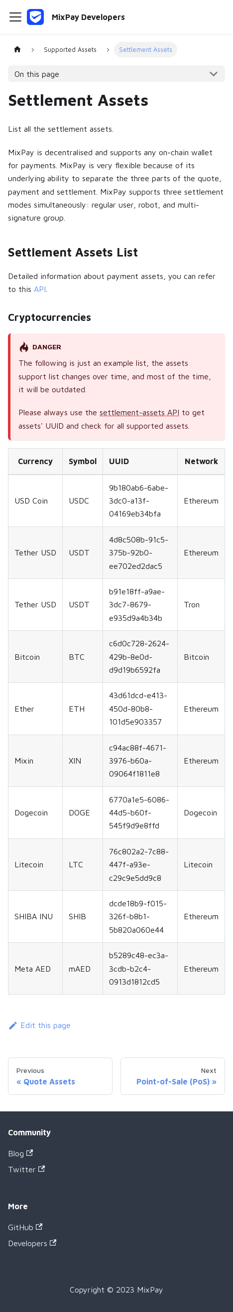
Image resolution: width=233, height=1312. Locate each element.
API (40, 288)
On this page (36, 73)
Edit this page (39, 1025)
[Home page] (17, 49)
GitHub (25, 1227)
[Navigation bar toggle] (15, 16)
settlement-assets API (139, 412)
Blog (20, 1153)
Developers (32, 1243)
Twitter (26, 1169)
